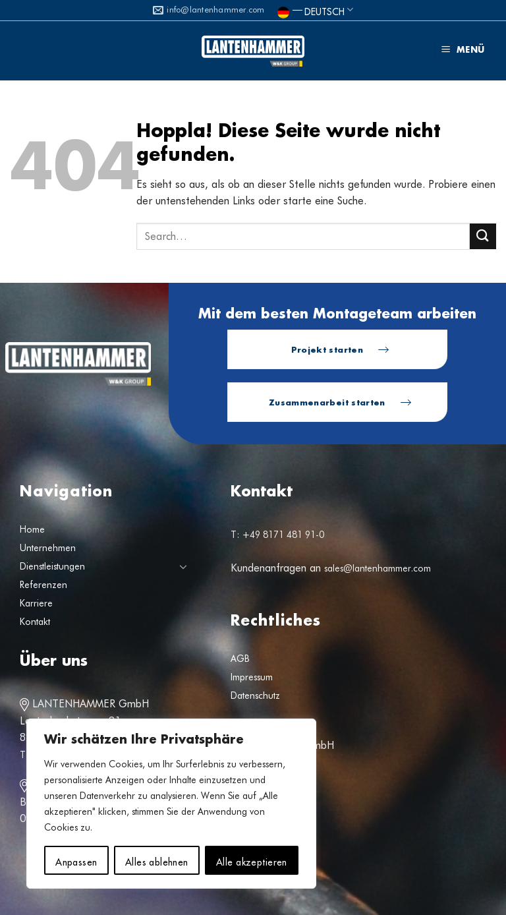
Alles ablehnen (156, 860)
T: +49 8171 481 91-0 (277, 534)
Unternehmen (48, 548)
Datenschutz (255, 695)
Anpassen (76, 860)
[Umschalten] (183, 566)
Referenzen (43, 584)
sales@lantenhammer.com (377, 568)
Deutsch (315, 9)
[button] (465, 51)
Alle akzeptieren (251, 860)
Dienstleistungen (52, 566)
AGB (240, 658)
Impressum (252, 677)
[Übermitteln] (483, 236)
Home (32, 529)
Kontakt (35, 621)
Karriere (36, 603)
